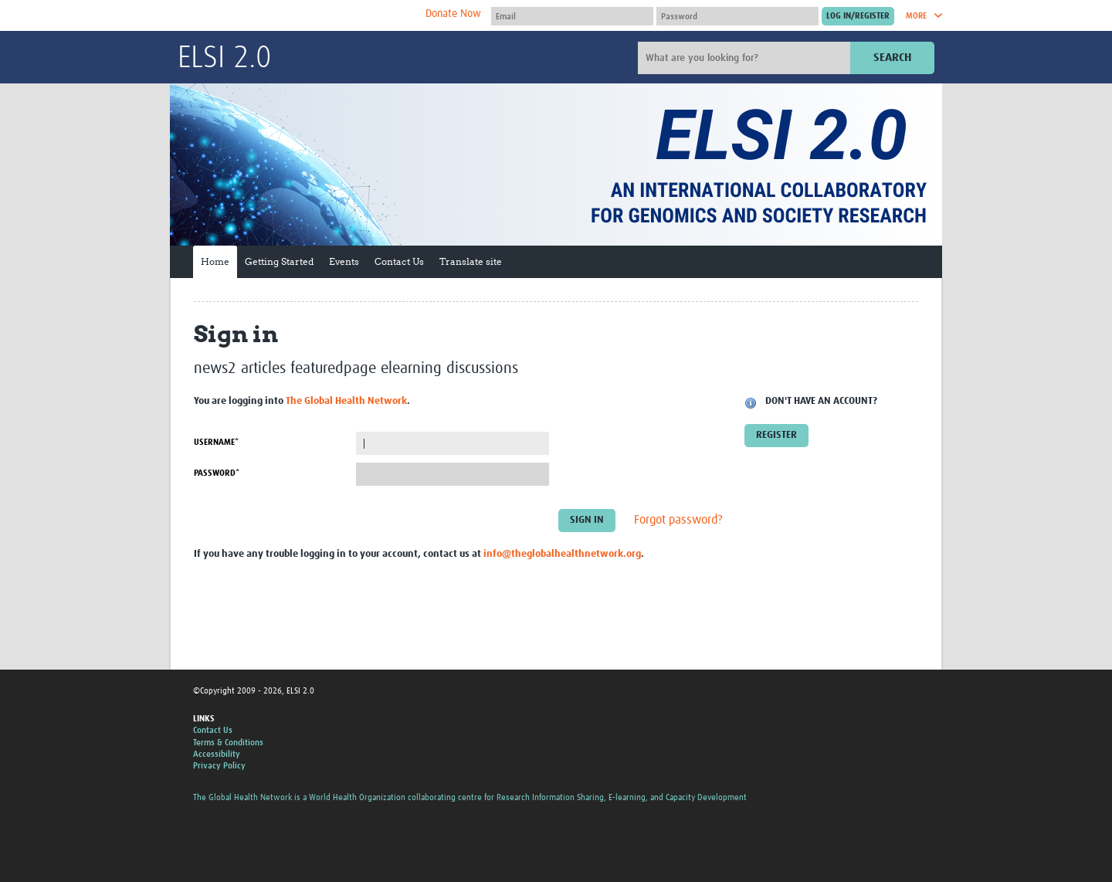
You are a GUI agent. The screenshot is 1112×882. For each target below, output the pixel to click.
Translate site (470, 261)
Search (892, 57)
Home (215, 261)
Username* (216, 442)
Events (344, 261)
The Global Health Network (292, 15)
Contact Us (399, 261)
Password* (216, 473)
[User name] (572, 16)
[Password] (737, 16)
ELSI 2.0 (224, 58)
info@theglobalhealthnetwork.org (562, 554)
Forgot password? (678, 520)
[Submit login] (858, 16)
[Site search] (746, 58)
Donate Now (453, 13)
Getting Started (279, 261)
